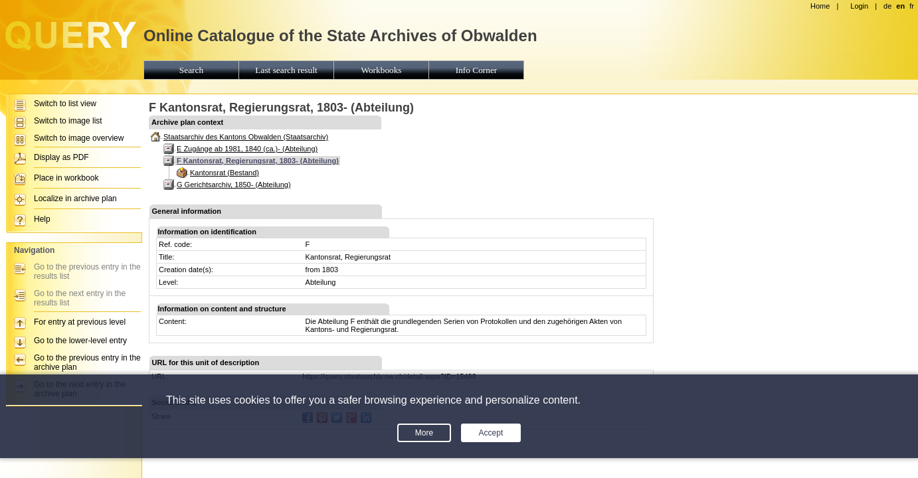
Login (859, 6)
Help (42, 219)
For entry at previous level (80, 322)
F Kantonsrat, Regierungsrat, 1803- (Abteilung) (258, 161)
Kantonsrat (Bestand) (224, 173)
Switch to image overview (79, 138)
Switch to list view (65, 103)
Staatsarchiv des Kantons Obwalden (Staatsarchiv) (245, 137)
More (424, 433)
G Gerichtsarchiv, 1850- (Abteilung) (234, 185)
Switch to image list (68, 120)
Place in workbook (66, 178)
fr (911, 6)
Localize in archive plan (75, 198)
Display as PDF (61, 157)
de (887, 6)
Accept (491, 433)
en (900, 6)
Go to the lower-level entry (80, 340)
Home (820, 6)
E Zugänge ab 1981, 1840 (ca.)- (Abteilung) (247, 149)
